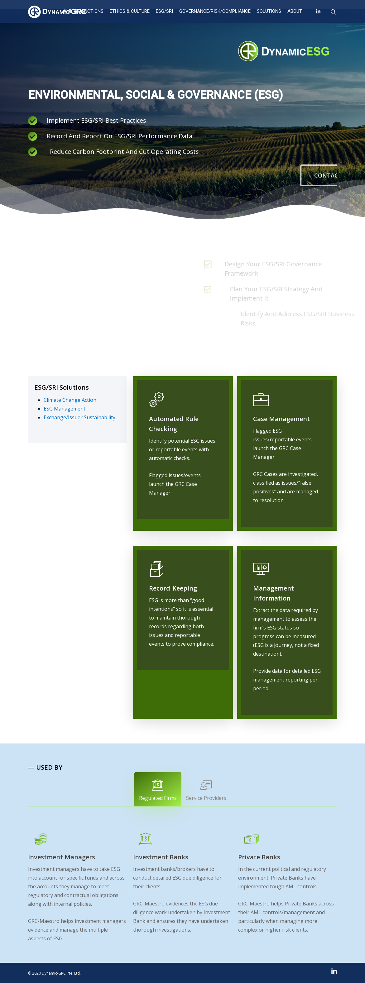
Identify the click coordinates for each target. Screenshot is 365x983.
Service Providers (206, 790)
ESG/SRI (164, 11)
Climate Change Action (70, 400)
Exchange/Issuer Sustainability (79, 417)
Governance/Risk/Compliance (215, 11)
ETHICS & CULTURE (130, 11)
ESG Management (64, 408)
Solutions (269, 11)
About (294, 11)
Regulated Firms (158, 790)
